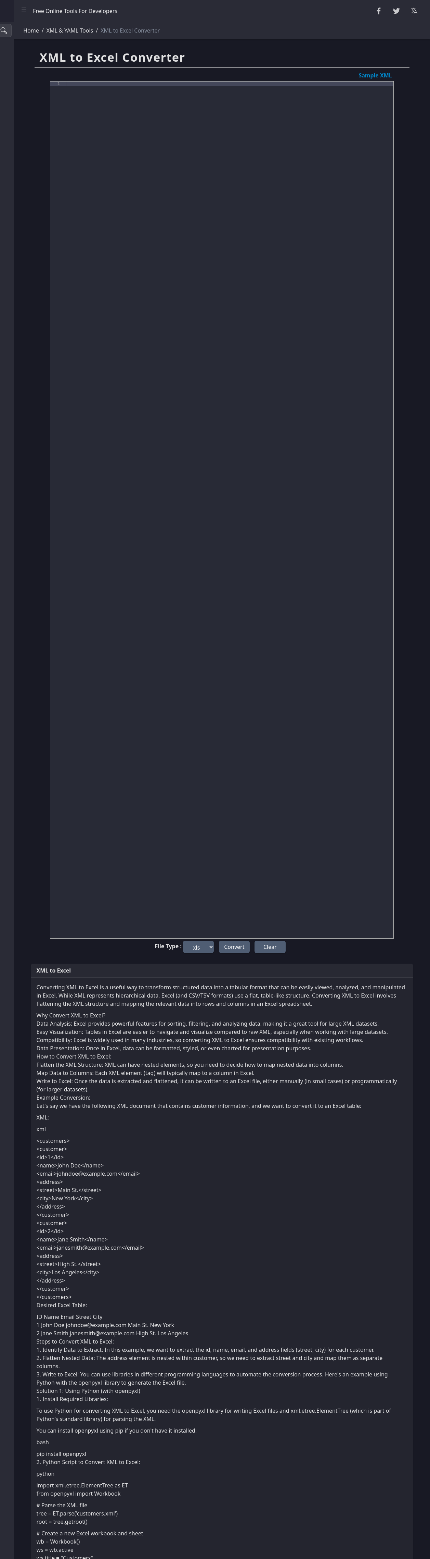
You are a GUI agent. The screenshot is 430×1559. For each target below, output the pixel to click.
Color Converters (30, 279)
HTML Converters (30, 172)
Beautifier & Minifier (34, 50)
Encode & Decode (31, 142)
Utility (15, 248)
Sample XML (386, 75)
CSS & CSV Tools (28, 187)
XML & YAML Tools (31, 203)
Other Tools (23, 309)
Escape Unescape (30, 126)
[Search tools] (39, 30)
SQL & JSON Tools (30, 218)
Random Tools (26, 80)
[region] (46, 790)
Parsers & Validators (34, 157)
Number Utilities (29, 96)
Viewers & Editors (30, 233)
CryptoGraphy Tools (33, 111)
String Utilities (26, 65)
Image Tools (24, 294)
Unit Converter (27, 264)
